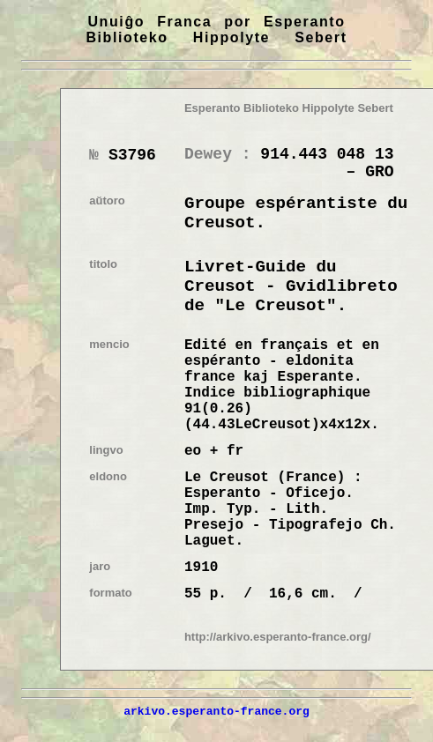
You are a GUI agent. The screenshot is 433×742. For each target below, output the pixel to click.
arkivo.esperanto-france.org (216, 711)
